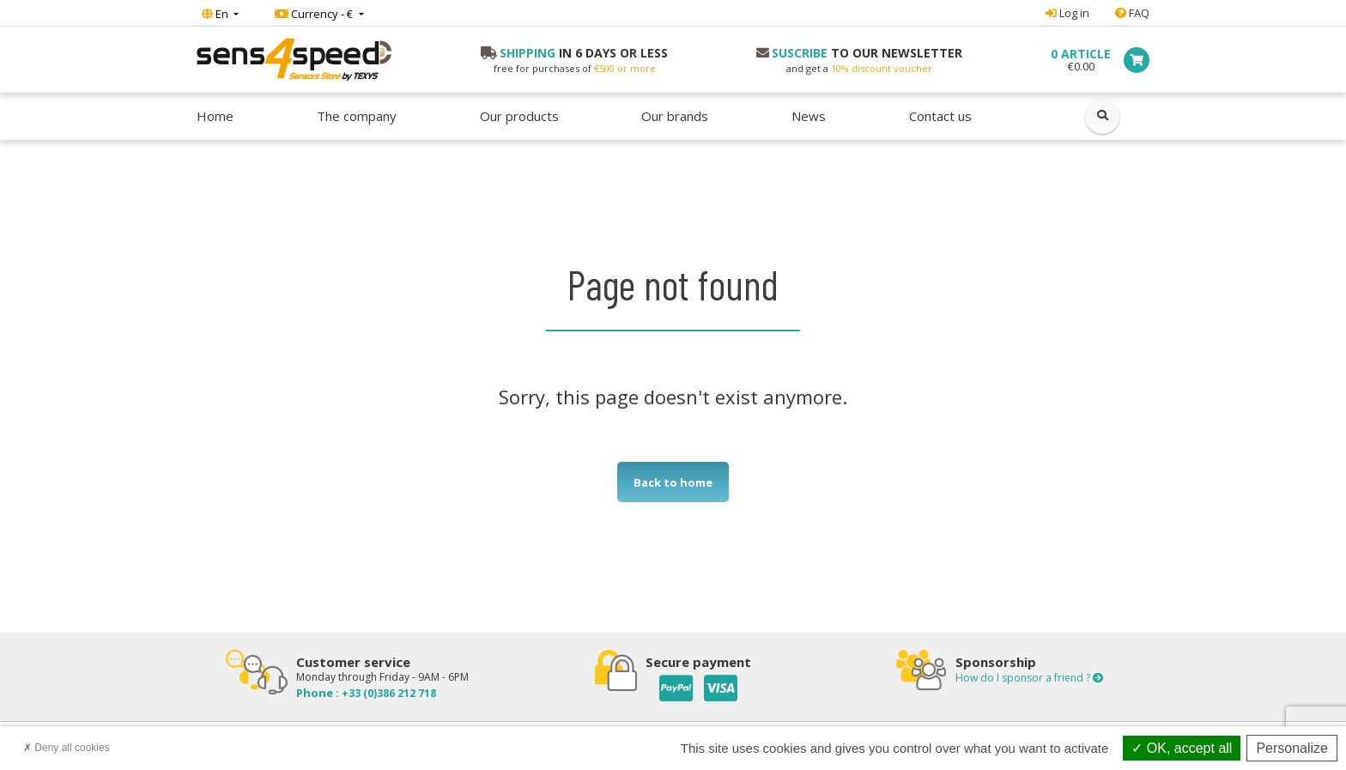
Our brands (674, 115)
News (808, 115)
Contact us (940, 115)
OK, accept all (1181, 748)
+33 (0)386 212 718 (387, 693)
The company (357, 115)
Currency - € (315, 13)
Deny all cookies (66, 748)
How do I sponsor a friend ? (1029, 677)
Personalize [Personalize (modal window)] (1292, 748)
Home (215, 115)
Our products (519, 115)
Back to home (673, 482)
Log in (1067, 13)
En (216, 13)
